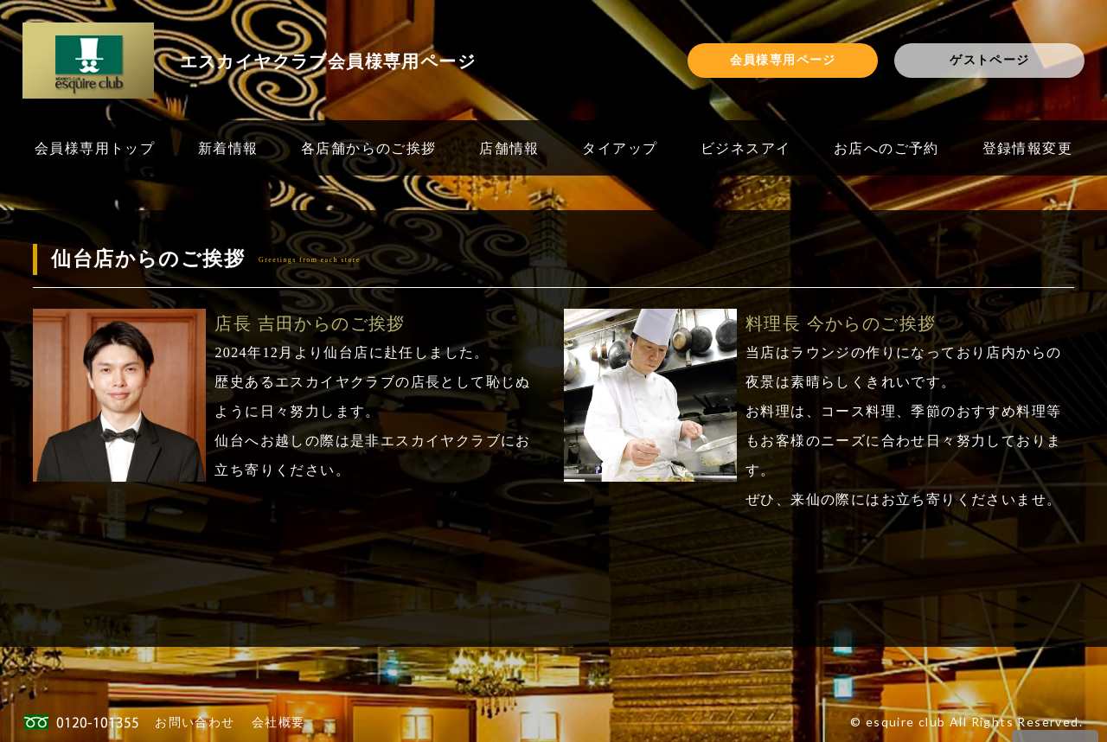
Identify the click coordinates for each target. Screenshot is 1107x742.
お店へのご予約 (886, 147)
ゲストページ (989, 59)
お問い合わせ (194, 721)
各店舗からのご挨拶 (369, 147)
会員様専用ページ (783, 59)
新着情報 (228, 147)
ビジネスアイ (745, 147)
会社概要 (278, 721)
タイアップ (619, 147)
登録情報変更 (1027, 147)
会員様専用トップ (95, 147)
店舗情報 (509, 147)
